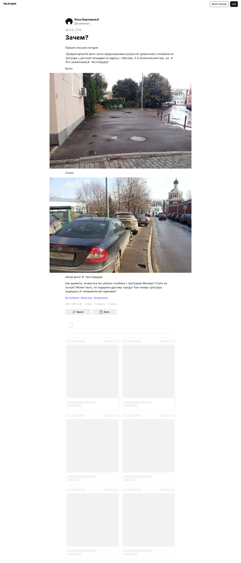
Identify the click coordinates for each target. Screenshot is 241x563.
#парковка (101, 297)
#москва (86, 297)
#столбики (72, 297)
